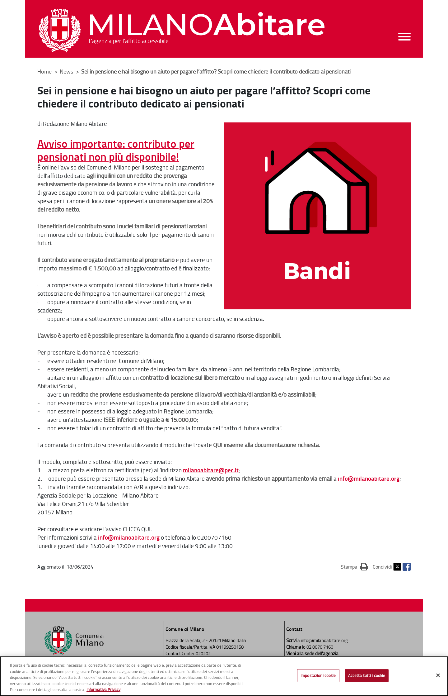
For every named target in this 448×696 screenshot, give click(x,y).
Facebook (407, 567)
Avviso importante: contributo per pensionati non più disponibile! (115, 150)
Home (44, 71)
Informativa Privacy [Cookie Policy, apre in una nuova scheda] (103, 690)
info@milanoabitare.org (368, 478)
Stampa (354, 566)
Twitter (397, 567)
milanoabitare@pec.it (211, 470)
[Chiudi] (438, 675)
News (67, 71)
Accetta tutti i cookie (366, 676)
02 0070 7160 (319, 647)
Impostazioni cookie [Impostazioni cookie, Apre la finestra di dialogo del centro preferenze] (318, 676)
